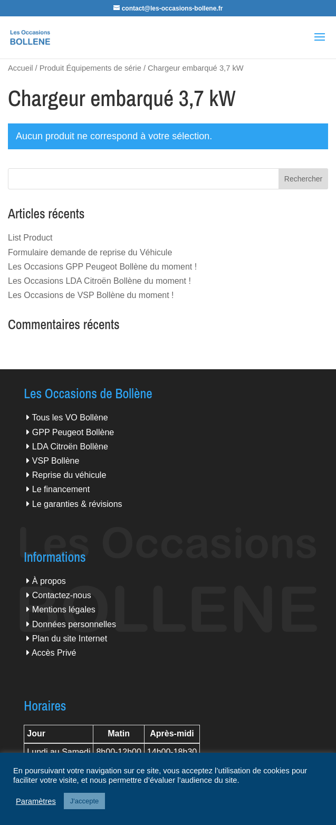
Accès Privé (54, 652)
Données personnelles (74, 624)
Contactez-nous (61, 595)
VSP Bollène (56, 460)
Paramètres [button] (36, 801)
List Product (30, 237)
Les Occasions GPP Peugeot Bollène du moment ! (102, 266)
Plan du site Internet (69, 638)
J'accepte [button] (84, 801)
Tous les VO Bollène (70, 417)
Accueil (20, 68)
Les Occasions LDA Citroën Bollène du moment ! (99, 280)
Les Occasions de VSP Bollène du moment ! (91, 295)
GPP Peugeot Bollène (73, 432)
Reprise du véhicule (69, 475)
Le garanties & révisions (77, 504)
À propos (49, 581)
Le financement (61, 489)
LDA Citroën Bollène (70, 446)
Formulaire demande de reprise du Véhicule (90, 252)
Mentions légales (63, 609)
